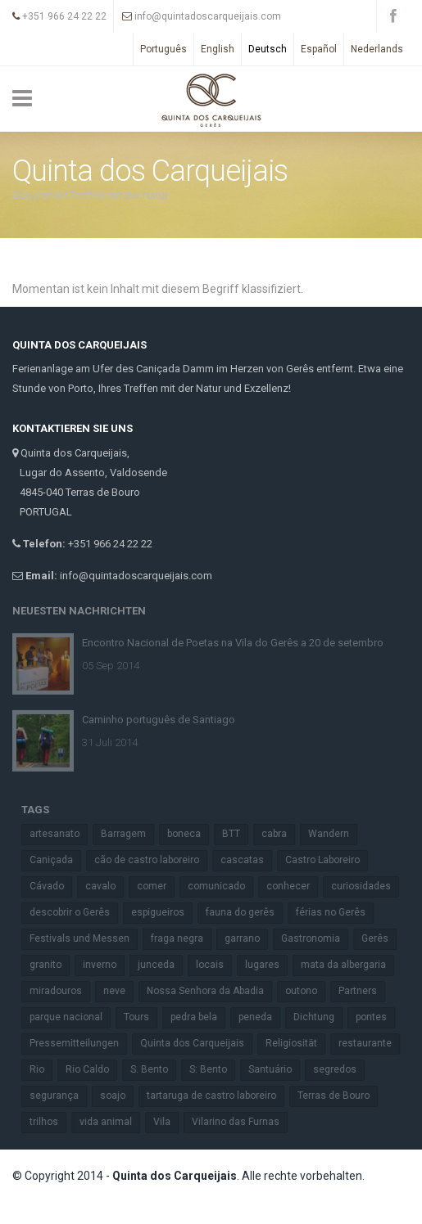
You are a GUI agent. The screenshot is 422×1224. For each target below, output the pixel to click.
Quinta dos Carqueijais (199, 1043)
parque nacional (72, 1017)
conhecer (294, 886)
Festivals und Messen (86, 938)
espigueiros (164, 912)
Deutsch (267, 49)
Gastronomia (317, 938)
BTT (238, 833)
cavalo (107, 886)
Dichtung (320, 1017)
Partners (364, 991)
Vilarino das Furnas (242, 1121)
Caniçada (57, 860)
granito (52, 964)
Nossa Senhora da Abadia (211, 991)
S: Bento (215, 1069)
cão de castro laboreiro (153, 860)
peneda (262, 1017)
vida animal (112, 1121)
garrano (248, 938)
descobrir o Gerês (76, 912)
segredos (341, 1069)
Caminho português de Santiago (158, 713)
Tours (143, 1017)
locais (216, 964)
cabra (280, 833)
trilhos (50, 1121)
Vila (168, 1121)
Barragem (129, 833)
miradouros (62, 991)
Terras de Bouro (340, 1095)
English (217, 49)
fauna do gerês (246, 912)
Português (163, 49)
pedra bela (200, 1017)
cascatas (248, 860)
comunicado (223, 886)
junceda (162, 964)
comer (158, 886)
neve (121, 991)
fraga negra (183, 938)
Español (319, 49)
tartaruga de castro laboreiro (218, 1095)
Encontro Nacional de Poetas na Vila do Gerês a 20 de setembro (232, 636)
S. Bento (156, 1069)
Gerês (381, 938)
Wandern (335, 833)
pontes (377, 1017)
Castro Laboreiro (329, 860)
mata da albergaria (350, 964)
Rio (43, 1069)
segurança (60, 1095)
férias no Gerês (337, 912)
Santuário (276, 1069)
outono (308, 991)
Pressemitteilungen (80, 1043)
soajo (119, 1095)
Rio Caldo (94, 1069)
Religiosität (298, 1043)
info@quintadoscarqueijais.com (201, 16)
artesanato (61, 833)
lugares (269, 964)
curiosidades (367, 886)
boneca (190, 833)
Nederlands (377, 49)
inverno (106, 964)
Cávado (53, 886)
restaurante (371, 1043)
